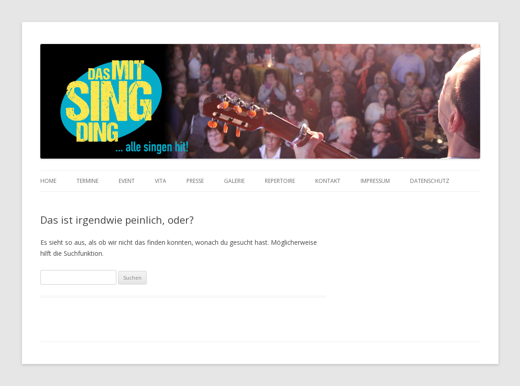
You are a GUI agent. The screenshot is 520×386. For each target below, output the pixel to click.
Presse (195, 181)
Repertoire (280, 181)
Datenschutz (429, 181)
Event (127, 181)
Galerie (234, 181)
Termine (88, 181)
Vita (160, 181)
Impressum (375, 181)
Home (48, 181)
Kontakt (327, 181)
